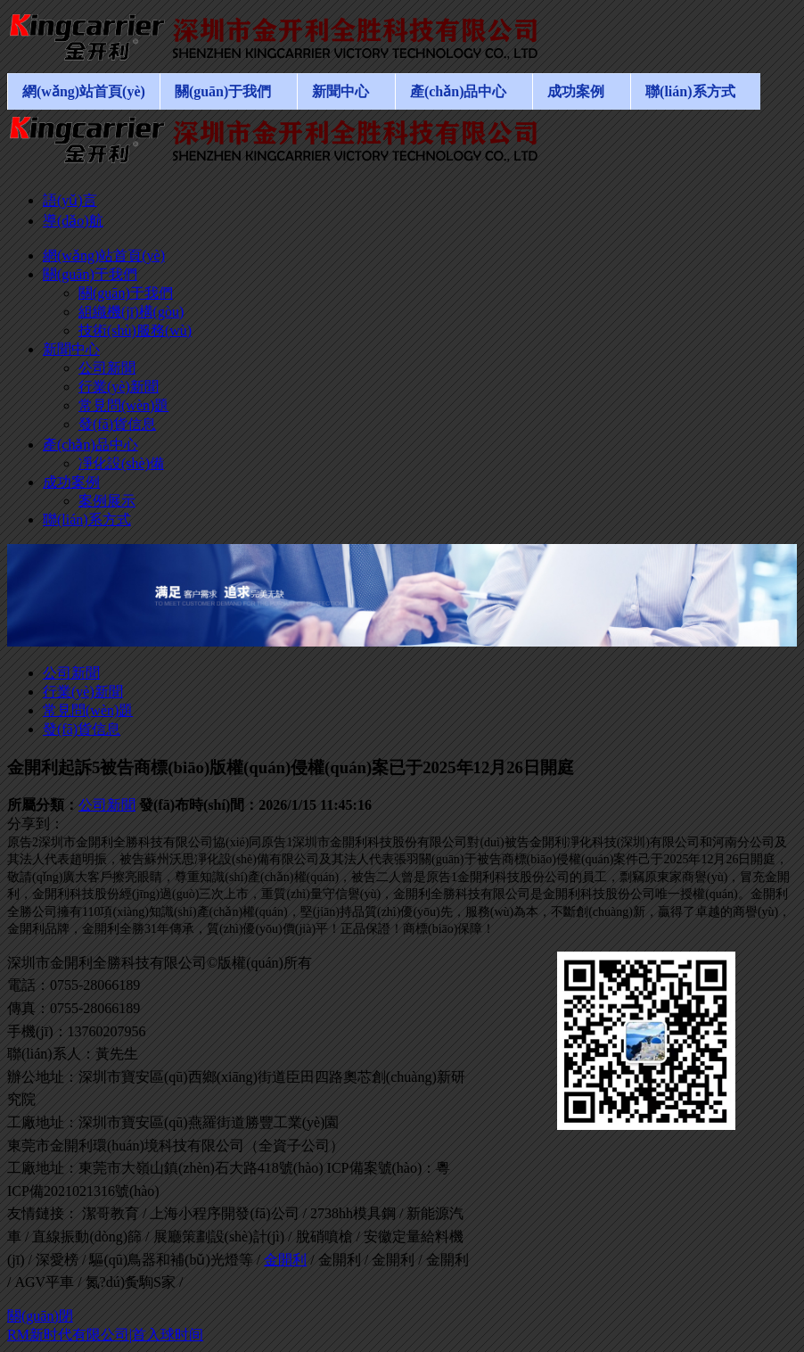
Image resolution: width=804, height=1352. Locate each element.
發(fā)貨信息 (81, 729)
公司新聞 (71, 672)
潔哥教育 (110, 1213)
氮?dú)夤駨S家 (131, 1282)
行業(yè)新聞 (83, 691)
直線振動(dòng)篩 (87, 1236)
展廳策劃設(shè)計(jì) (219, 1236)
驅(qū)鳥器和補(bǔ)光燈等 (170, 1259)
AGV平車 (44, 1282)
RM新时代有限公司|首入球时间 (105, 1334)
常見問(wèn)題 (88, 710)
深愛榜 (57, 1259)
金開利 (285, 1259)
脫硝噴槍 (324, 1236)
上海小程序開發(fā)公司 (224, 1213)
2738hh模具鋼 (353, 1213)
